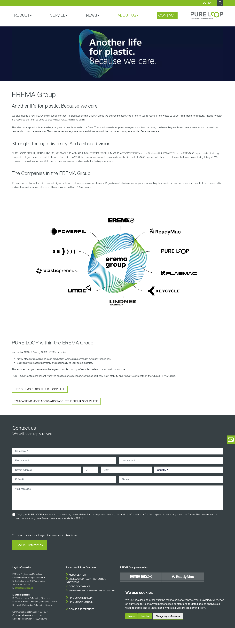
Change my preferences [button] (168, 616)
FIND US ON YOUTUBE (81, 602)
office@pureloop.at (24, 588)
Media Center (77, 574)
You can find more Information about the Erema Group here (56, 401)
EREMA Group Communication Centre (92, 590)
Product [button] (21, 15)
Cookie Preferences (29, 545)
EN (210, 2)
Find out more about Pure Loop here (40, 389)
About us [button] (127, 15)
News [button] (91, 15)
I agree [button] (131, 616)
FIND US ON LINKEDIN (81, 597)
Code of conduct (79, 586)
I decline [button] (145, 616)
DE (204, 2)
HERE (77, 518)
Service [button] (57, 15)
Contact (167, 15)
